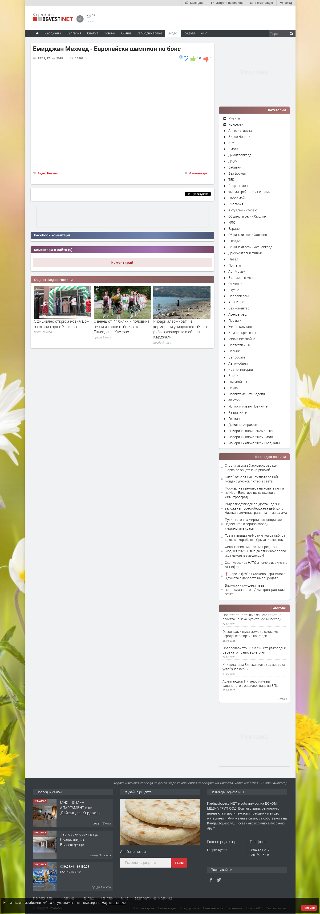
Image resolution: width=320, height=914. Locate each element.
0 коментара (198, 173)
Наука (233, 388)
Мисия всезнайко (241, 339)
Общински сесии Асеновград (250, 247)
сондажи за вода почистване (74, 869)
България (235, 204)
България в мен (240, 277)
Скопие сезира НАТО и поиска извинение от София (256, 564)
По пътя (234, 265)
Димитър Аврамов (242, 424)
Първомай (236, 198)
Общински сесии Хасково (247, 234)
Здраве (233, 228)
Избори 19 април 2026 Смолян (251, 437)
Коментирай (122, 262)
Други (233, 161)
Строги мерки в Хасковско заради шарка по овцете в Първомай (251, 467)
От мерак (235, 283)
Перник (234, 351)
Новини (110, 33)
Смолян (234, 149)
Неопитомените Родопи (246, 394)
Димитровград (239, 155)
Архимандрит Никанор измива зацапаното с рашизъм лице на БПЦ (250, 683)
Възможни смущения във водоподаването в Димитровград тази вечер (255, 589)
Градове (189, 33)
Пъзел (233, 259)
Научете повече (114, 902)
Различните (237, 412)
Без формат (237, 173)
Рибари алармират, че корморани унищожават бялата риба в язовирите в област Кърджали (181, 329)
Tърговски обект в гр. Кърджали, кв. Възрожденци (79, 839)
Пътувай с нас (239, 381)
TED (231, 179)
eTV (231, 142)
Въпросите (236, 357)
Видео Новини (47, 173)
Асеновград (237, 314)
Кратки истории (240, 369)
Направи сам (238, 296)
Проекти (234, 320)
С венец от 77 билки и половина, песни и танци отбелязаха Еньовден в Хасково (122, 326)
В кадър (234, 241)
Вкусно (233, 290)
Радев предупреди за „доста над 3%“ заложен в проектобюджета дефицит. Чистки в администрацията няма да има (256, 508)
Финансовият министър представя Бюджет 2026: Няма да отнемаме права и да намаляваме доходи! (255, 550)
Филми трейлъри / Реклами (249, 191)
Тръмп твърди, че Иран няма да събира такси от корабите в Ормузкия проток (255, 537)
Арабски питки (133, 851)
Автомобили (238, 363)
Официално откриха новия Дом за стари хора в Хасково (61, 324)
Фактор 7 (235, 400)
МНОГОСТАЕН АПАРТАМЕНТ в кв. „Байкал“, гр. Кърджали (80, 807)
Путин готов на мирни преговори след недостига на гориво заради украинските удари (254, 523)
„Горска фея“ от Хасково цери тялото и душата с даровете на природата (255, 576)
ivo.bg (283, 698)
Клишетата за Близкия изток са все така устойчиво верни (254, 667)
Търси (179, 863)
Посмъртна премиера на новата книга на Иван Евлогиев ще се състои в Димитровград (254, 492)
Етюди (233, 375)
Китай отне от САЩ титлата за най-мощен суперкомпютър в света (252, 479)
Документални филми (245, 253)
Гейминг (234, 418)
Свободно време (149, 33)
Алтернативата (240, 130)
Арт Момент (237, 271)
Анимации (236, 302)
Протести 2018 (239, 345)
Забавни (235, 167)
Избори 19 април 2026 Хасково (252, 430)
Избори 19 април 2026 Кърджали (254, 443)
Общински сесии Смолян (247, 216)
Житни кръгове (240, 326)
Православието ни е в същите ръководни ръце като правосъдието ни (254, 650)
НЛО (231, 222)
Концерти (235, 124)
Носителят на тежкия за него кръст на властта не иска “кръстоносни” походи (252, 617)
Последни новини (270, 457)
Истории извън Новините (247, 406)
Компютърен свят (242, 332)
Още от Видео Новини (53, 280)
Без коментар (238, 308)
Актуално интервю (242, 210)
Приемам (309, 908)
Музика (234, 118)
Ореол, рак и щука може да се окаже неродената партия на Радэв (250, 634)
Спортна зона (239, 185)
